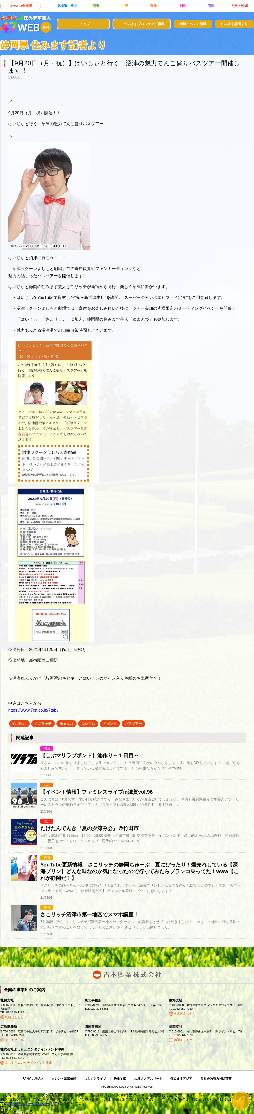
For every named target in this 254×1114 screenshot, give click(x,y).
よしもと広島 (14, 1040)
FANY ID (120, 1078)
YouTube (19, 724)
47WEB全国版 (21, 6)
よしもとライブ (95, 1078)
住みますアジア (181, 1078)
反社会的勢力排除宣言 (215, 1078)
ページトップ (240, 1100)
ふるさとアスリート (148, 1078)
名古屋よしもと (185, 1013)
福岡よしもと (183, 1040)
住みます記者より (234, 24)
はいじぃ (88, 724)
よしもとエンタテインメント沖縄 (28, 1062)
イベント (110, 724)
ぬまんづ (66, 724)
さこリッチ (43, 724)
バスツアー (133, 724)
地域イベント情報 (193, 24)
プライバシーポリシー (29, 1103)
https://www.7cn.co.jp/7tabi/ (33, 710)
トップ (85, 24)
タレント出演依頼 (63, 1078)
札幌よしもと (14, 1017)
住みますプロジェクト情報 (144, 24)
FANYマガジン (33, 1078)
